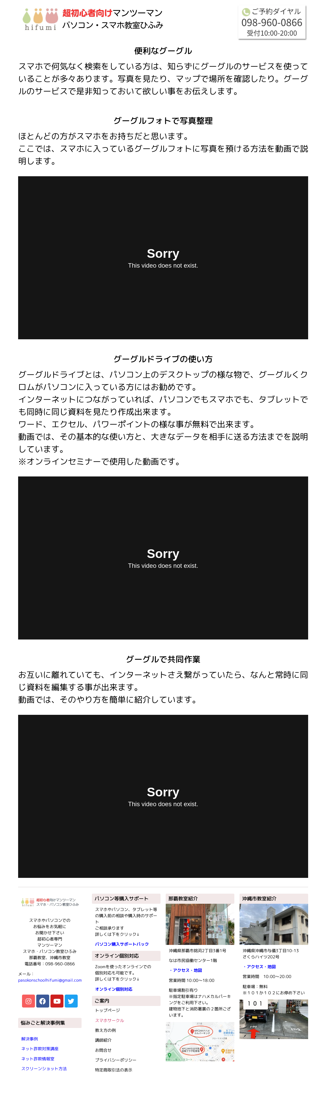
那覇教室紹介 (183, 898)
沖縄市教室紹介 (259, 898)
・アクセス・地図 (185, 970)
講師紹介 (103, 1040)
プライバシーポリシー (115, 1060)
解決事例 (29, 1039)
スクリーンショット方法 (44, 1068)
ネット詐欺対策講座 (40, 1049)
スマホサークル (109, 1020)
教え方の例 (105, 1030)
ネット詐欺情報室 (37, 1059)
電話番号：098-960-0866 (50, 964)
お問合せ (103, 1050)
